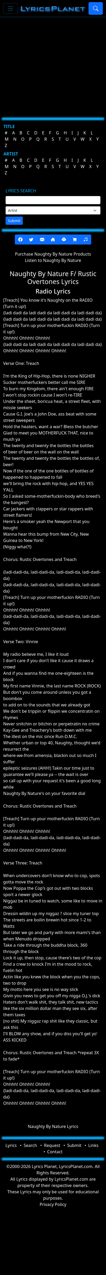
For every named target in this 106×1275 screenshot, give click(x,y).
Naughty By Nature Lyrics (53, 1126)
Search (30, 1145)
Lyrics (11, 1145)
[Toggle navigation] (10, 8)
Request (52, 1145)
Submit (14, 220)
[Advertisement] (49, 65)
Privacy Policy (53, 1204)
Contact (55, 1152)
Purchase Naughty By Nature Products (53, 254)
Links (93, 1145)
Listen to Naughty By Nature (53, 260)
